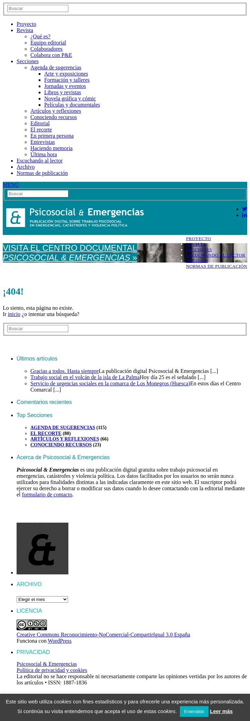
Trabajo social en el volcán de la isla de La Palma (85, 377)
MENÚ (11, 185)
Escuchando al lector (39, 161)
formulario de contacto (47, 494)
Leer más (221, 711)
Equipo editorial (48, 43)
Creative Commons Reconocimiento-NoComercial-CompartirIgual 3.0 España (103, 635)
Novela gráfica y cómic (70, 98)
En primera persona (52, 136)
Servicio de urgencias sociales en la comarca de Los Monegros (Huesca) (110, 383)
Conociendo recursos (53, 117)
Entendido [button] (194, 711)
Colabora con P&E (51, 55)
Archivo (26, 167)
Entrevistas (42, 142)
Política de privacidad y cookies (52, 670)
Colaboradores (46, 49)
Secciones (28, 61)
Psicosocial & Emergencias (47, 664)
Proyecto (26, 24)
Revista (25, 30)
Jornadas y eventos (65, 86)
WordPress (59, 641)
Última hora (43, 154)
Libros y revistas (62, 92)
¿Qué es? (40, 36)
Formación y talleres (67, 80)
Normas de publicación (42, 173)
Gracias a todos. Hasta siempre (64, 371)
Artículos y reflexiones (55, 111)
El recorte (41, 129)
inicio (14, 314)
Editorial (40, 123)
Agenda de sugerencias (55, 67)
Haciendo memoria (51, 148)
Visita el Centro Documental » (70, 252)
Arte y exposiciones (66, 74)
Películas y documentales (72, 105)
